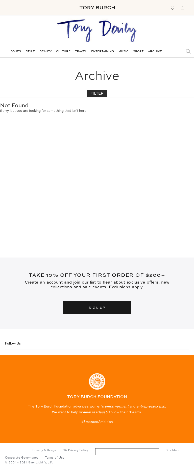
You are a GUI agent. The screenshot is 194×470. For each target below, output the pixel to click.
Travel (81, 51)
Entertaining (102, 51)
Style (30, 51)
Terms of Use (54, 457)
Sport (138, 51)
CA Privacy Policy (75, 450)
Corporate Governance (21, 457)
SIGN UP (97, 307)
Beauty (45, 51)
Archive (155, 51)
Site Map (172, 450)
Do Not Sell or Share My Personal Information (127, 451)
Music (123, 51)
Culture (63, 51)
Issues (15, 51)
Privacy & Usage (44, 450)
